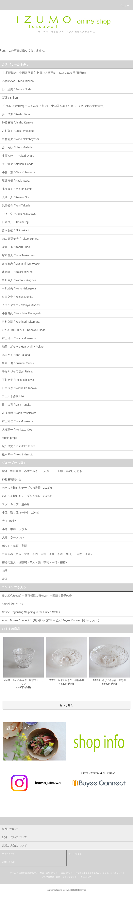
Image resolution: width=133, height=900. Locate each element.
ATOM (88, 877)
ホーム (13, 873)
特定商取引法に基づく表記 (87, 873)
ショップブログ (70, 877)
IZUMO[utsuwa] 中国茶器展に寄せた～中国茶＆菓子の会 (37, 595)
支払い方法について (28, 873)
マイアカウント (9, 854)
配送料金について (13, 603)
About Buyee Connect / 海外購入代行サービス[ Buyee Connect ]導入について (50, 620)
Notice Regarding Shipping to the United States (31, 612)
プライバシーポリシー (112, 873)
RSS (82, 877)
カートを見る (75, 854)
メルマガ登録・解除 (51, 877)
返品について (67, 873)
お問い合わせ (8, 862)
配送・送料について (49, 873)
